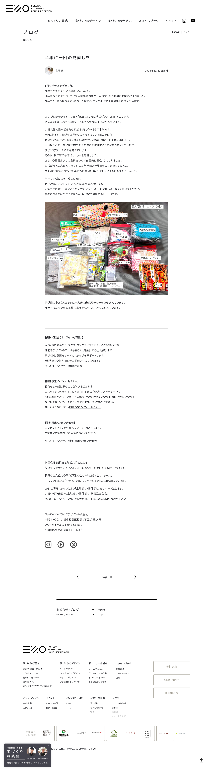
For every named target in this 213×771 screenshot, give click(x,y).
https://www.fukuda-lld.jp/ (63, 529)
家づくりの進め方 (97, 677)
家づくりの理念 (85, 8)
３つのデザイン (67, 669)
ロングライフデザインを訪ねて (37, 686)
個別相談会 (76, 366)
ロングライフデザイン (70, 673)
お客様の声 (28, 681)
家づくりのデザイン (108, 8)
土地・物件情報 (119, 703)
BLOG (28, 40)
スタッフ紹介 (29, 707)
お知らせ (176, 32)
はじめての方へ (96, 669)
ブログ (31, 32)
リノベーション (122, 673)
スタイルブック (156, 8)
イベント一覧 (52, 703)
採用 (92, 711)
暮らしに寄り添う (31, 677)
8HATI (115, 707)
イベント (173, 8)
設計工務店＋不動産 (33, 669)
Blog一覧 (106, 577)
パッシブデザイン (68, 677)
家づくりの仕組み (133, 8)
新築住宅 (120, 669)
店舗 (118, 677)
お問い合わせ (171, 676)
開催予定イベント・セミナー (85, 407)
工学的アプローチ (31, 673)
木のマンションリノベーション (82, 480)
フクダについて (31, 697)
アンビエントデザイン (70, 681)
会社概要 (27, 703)
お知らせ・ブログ (74, 697)
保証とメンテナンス (98, 681)
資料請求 (171, 665)
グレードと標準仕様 (98, 673)
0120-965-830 (72, 524)
